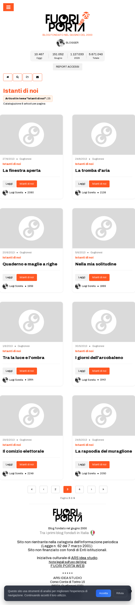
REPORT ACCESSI (67, 66)
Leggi (9, 183)
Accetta (103, 593)
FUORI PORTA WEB (67, 566)
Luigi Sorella (13, 192)
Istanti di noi (27, 183)
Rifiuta (120, 593)
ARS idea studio (84, 558)
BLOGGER (68, 43)
